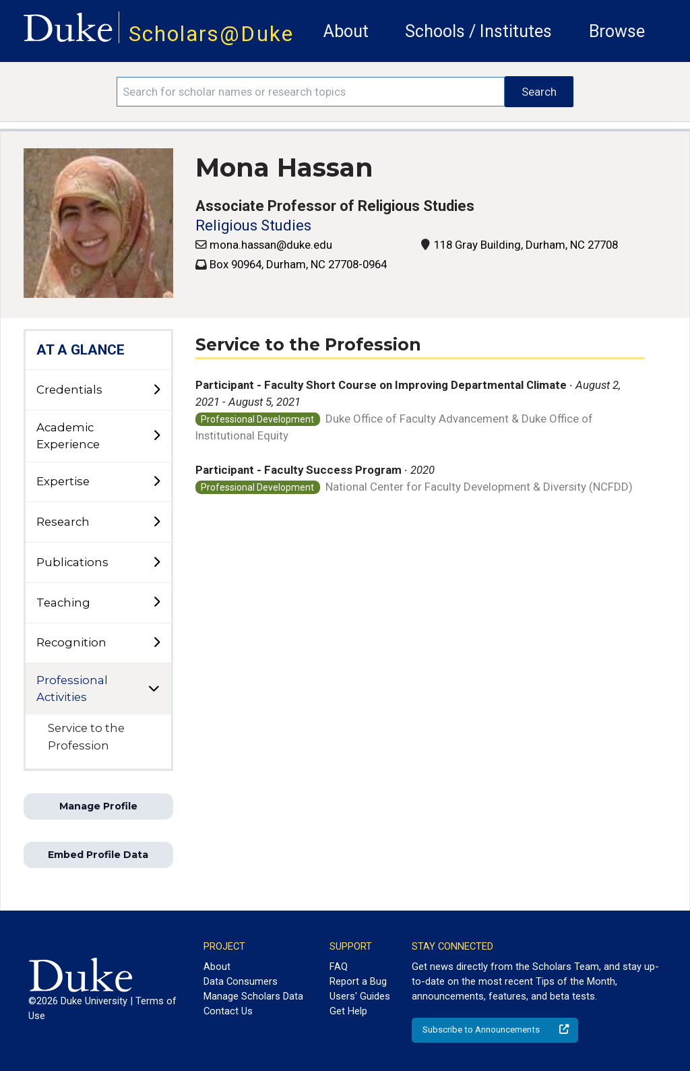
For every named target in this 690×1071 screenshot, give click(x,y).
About (346, 31)
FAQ (339, 966)
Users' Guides (360, 996)
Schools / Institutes (478, 31)
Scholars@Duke (211, 34)
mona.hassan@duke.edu (271, 244)
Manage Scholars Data (253, 996)
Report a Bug (358, 981)
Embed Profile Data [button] (98, 855)
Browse (617, 31)
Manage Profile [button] (98, 806)
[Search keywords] (311, 91)
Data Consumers (240, 981)
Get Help (348, 1011)
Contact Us (228, 1011)
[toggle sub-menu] (156, 390)
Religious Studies (253, 225)
